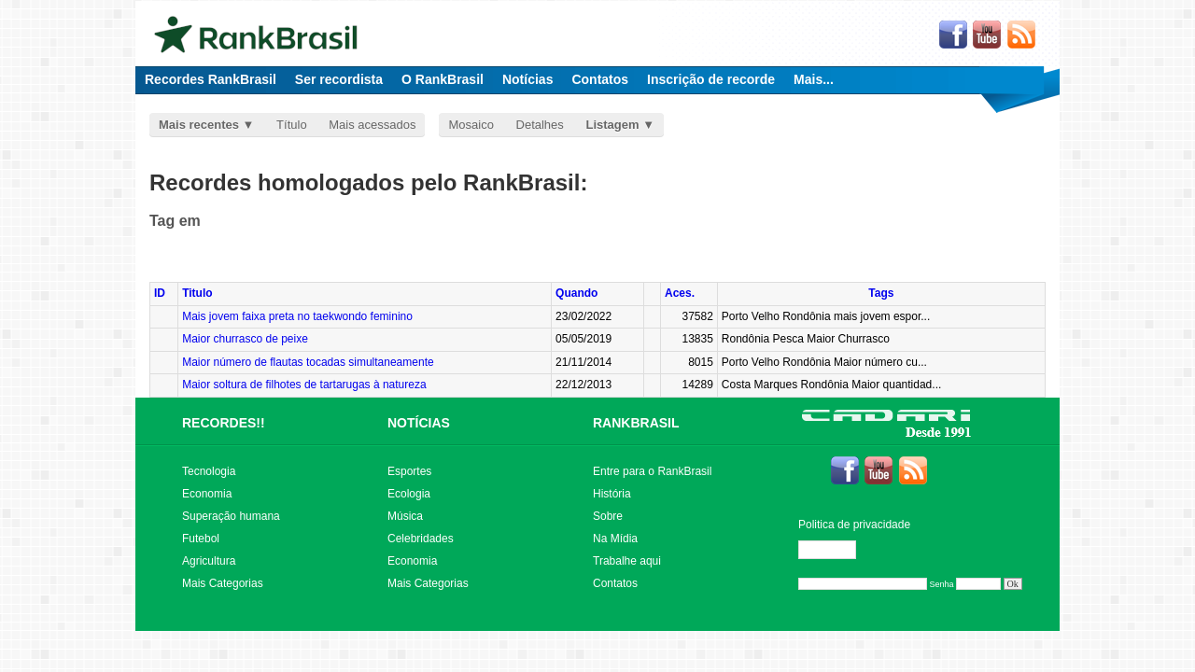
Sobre (608, 516)
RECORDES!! (223, 422)
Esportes (409, 471)
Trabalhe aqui (627, 560)
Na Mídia (615, 538)
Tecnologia (208, 471)
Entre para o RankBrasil (652, 471)
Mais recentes (199, 125)
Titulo (197, 293)
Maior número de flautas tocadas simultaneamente (307, 362)
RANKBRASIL (636, 422)
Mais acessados (372, 125)
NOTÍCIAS (418, 422)
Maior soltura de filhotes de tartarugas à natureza (304, 384)
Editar (835, 549)
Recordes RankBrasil (210, 79)
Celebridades (420, 538)
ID (159, 293)
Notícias (527, 79)
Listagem (612, 125)
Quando (576, 293)
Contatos (599, 79)
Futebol (200, 538)
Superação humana (231, 516)
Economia (207, 493)
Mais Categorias (222, 583)
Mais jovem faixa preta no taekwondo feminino (297, 316)
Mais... (814, 79)
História (612, 493)
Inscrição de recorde (711, 79)
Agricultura (208, 560)
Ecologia (408, 493)
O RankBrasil (442, 79)
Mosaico (470, 125)
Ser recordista (339, 79)
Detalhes (540, 125)
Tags (880, 293)
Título (291, 125)
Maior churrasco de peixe (245, 338)
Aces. (680, 293)
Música (405, 516)
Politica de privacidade (854, 524)
